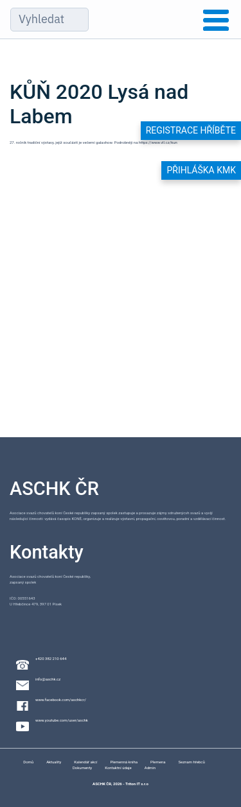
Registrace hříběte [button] (191, 130)
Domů (28, 761)
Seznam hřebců (191, 761)
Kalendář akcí (85, 761)
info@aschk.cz (47, 679)
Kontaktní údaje (118, 767)
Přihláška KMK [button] (201, 170)
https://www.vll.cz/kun (158, 142)
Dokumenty (82, 767)
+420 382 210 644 (50, 658)
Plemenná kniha (124, 761)
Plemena (157, 761)
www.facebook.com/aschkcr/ (60, 699)
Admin (150, 767)
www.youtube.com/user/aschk (61, 720)
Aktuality (53, 761)
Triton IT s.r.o (136, 783)
